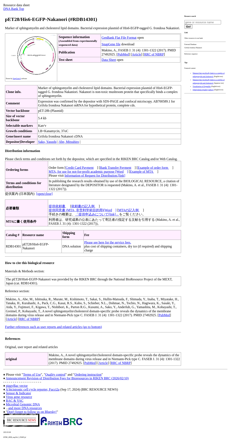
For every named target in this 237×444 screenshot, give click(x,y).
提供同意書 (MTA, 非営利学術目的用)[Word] (82, 210)
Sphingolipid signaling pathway (203, 90)
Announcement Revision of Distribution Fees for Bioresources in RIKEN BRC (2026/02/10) (67, 378)
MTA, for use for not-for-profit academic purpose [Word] (88, 171)
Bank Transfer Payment (115, 167)
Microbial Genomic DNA (23, 404)
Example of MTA (142, 171)
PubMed (123, 54)
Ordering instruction (88, 374)
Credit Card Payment (80, 167)
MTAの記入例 (128, 210)
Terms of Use (32, 374)
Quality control (55, 374)
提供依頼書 (57, 206)
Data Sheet (109, 60)
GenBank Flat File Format (119, 37)
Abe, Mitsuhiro (69, 142)
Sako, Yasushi (47, 142)
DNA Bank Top (13, 9)
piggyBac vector (17, 385)
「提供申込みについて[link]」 (97, 214)
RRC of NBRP (154, 54)
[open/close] (44, 193)
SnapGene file (111, 44)
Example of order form (153, 167)
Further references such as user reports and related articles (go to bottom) (53, 327)
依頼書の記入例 (83, 206)
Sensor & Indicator (18, 393)
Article (136, 54)
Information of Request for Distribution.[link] (94, 175)
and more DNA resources (25, 408)
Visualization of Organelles (202, 86)
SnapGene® (17, 79)
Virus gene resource (19, 397)
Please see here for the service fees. (107, 242)
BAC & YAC (14, 400)
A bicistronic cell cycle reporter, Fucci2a (32, 389)
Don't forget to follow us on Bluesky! (32, 412)
